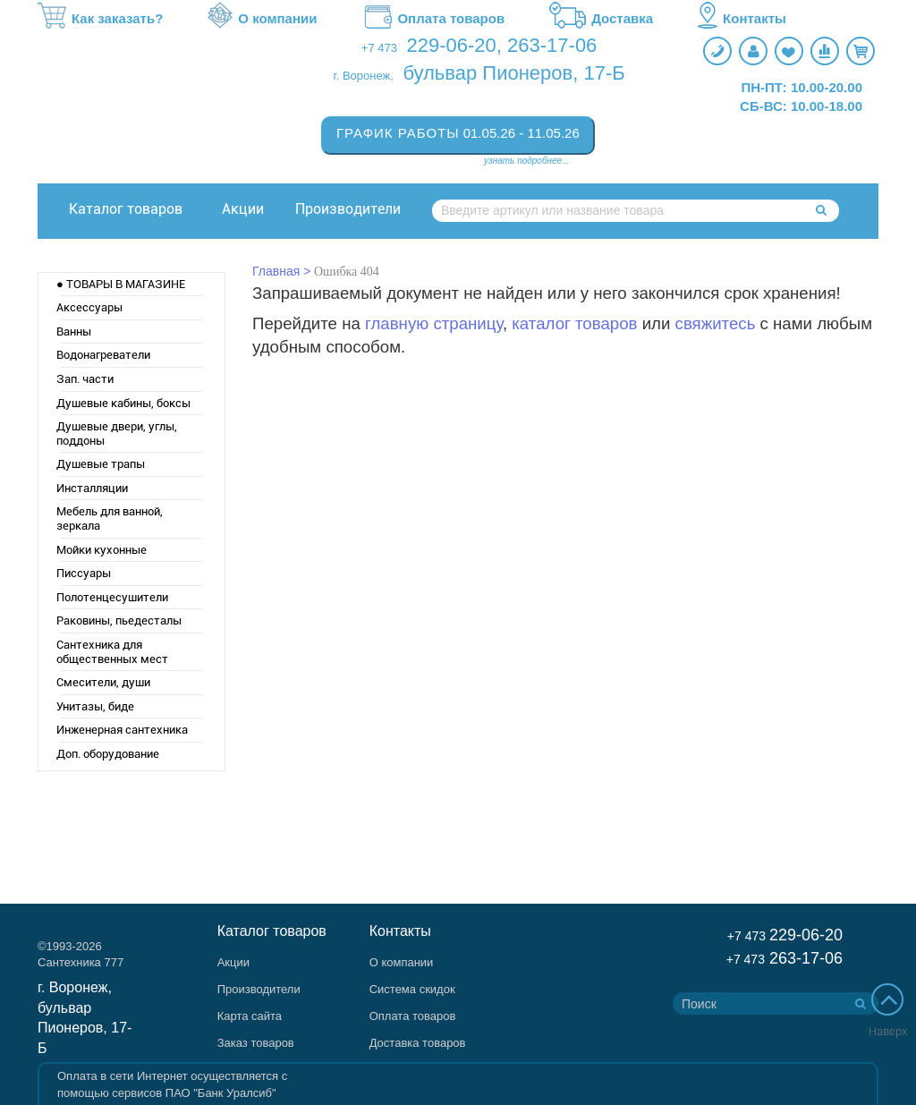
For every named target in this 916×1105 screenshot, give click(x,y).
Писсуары (83, 573)
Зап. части (85, 379)
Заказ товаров (255, 1043)
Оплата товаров (433, 19)
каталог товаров (574, 323)
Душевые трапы (100, 464)
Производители (348, 208)
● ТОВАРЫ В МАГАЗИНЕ (120, 284)
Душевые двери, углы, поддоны (116, 433)
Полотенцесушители (112, 597)
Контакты (742, 19)
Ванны (73, 331)
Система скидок (412, 989)
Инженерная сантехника (122, 729)
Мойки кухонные (101, 550)
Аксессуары (89, 307)
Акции (243, 208)
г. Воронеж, (364, 75)
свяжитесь (715, 323)
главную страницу (434, 323)
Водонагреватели (103, 354)
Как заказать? (100, 19)
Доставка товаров (417, 1043)
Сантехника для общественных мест (112, 652)
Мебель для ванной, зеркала (109, 518)
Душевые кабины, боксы (123, 403)
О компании (262, 19)
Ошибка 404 (346, 271)
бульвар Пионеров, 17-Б (513, 73)
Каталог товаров (125, 208)
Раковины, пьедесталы (119, 620)
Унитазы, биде (95, 706)
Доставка (601, 19)
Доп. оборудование (107, 754)
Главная (276, 271)
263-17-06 (552, 45)
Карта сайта (249, 1016)
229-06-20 (451, 45)
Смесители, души (103, 682)
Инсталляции (92, 488)
